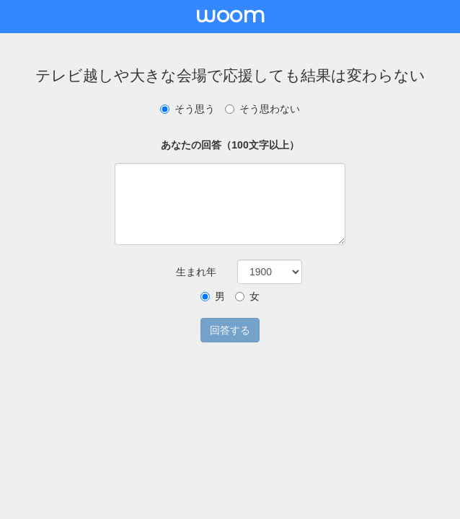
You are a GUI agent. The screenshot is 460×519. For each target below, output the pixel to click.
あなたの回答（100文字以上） (229, 145)
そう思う (187, 109)
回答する (230, 330)
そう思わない (262, 109)
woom (230, 14)
